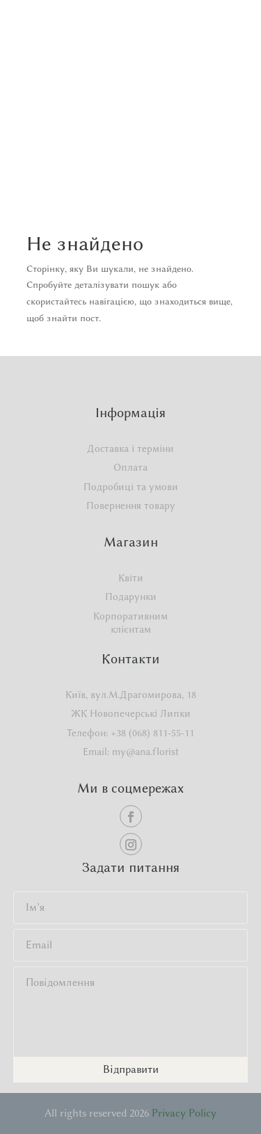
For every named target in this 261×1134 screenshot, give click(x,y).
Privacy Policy (184, 1113)
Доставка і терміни (130, 449)
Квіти (130, 578)
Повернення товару (130, 506)
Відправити (131, 1069)
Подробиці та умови (131, 487)
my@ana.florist (145, 752)
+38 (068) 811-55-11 (152, 733)
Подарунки (131, 597)
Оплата (130, 467)
